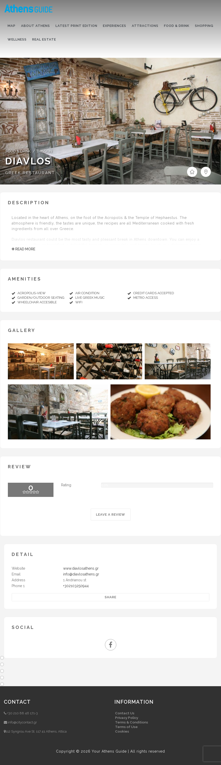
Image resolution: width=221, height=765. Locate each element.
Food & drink (176, 26)
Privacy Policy (126, 718)
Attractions (145, 26)
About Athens (35, 26)
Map (11, 26)
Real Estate (44, 39)
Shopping (204, 26)
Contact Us (124, 713)
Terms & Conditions (131, 722)
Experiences (114, 26)
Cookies (122, 731)
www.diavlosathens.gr (81, 568)
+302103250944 (76, 586)
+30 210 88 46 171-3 (22, 713)
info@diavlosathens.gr (81, 574)
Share (110, 597)
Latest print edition (76, 26)
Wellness (17, 39)
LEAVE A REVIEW (110, 514)
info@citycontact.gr (22, 722)
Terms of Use (126, 727)
